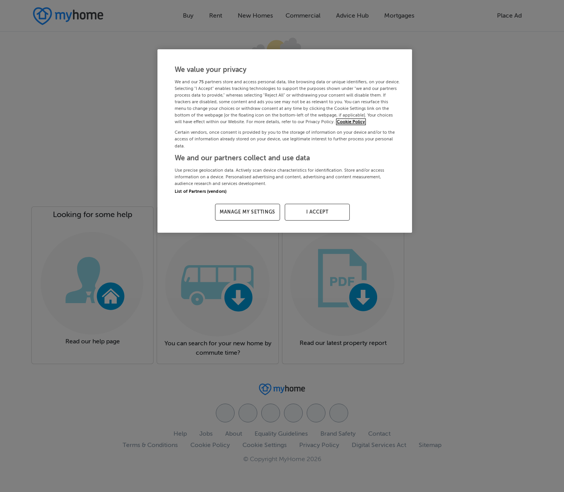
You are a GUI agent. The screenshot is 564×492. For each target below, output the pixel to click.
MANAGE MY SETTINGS (247, 212)
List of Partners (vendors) (200, 191)
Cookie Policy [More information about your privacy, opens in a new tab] (351, 121)
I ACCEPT (317, 212)
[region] (284, 141)
